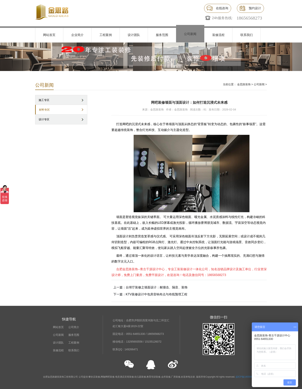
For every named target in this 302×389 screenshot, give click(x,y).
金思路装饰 (244, 84)
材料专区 (44, 109)
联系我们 (246, 35)
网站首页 (49, 35)
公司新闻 (190, 34)
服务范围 (162, 35)
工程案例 (105, 35)
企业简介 (77, 35)
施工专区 (44, 100)
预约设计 (255, 8)
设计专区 (44, 119)
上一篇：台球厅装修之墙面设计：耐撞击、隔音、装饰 (150, 287)
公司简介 (73, 327)
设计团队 (134, 35)
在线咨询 (222, 8)
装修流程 (218, 35)
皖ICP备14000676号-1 (247, 376)
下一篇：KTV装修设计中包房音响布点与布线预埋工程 (150, 294)
